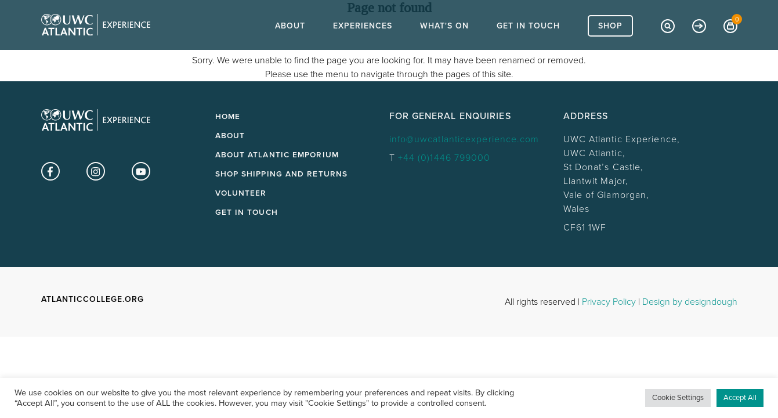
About (290, 47)
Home (227, 116)
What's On (444, 47)
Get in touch (246, 212)
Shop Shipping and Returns (281, 174)
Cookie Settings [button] (678, 397)
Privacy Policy (609, 302)
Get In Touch (528, 47)
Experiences (362, 47)
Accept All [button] (740, 397)
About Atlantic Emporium (277, 155)
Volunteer (241, 193)
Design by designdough (689, 302)
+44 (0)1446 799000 (444, 158)
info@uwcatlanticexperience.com (464, 139)
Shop (610, 47)
